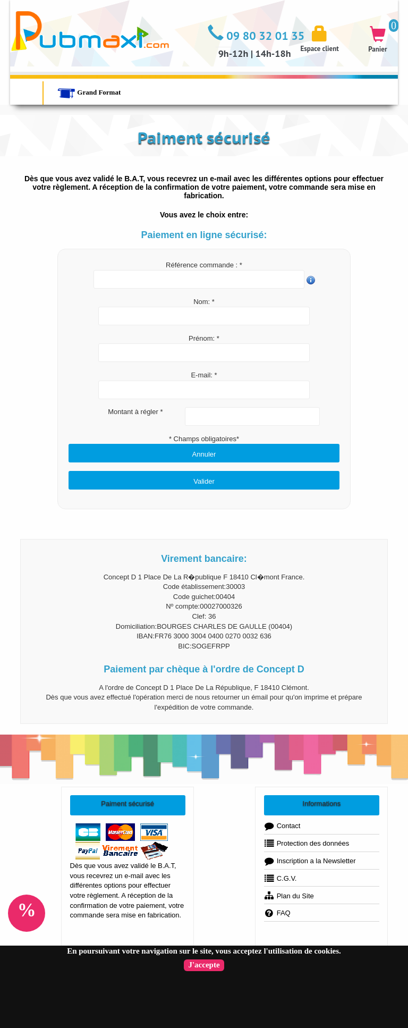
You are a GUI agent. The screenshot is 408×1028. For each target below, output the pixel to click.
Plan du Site (289, 896)
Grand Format (89, 92)
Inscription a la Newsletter (310, 861)
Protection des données (307, 843)
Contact (282, 826)
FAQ (277, 913)
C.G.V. (280, 878)
